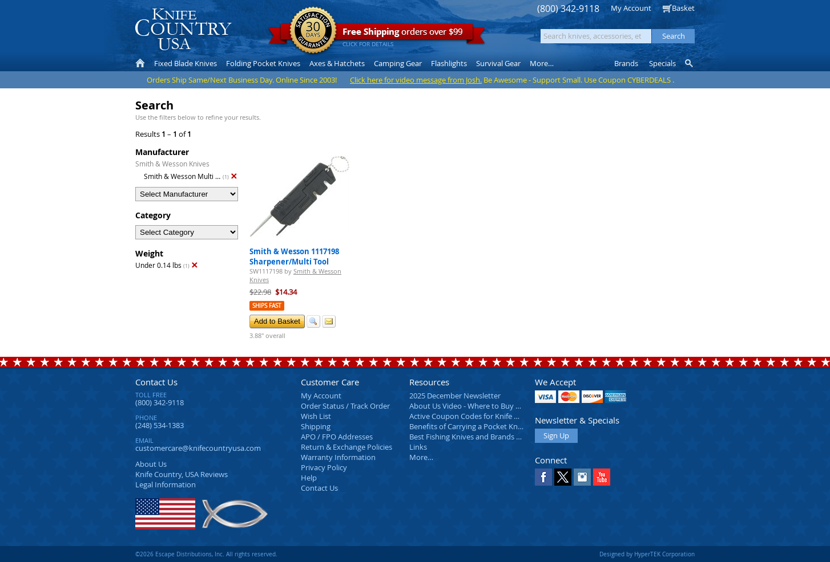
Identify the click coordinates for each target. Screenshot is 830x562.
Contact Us (156, 382)
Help (309, 478)
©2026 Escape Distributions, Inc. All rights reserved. (206, 554)
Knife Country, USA (183, 29)
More (542, 63)
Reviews (181, 474)
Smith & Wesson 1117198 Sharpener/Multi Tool (294, 256)
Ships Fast (266, 305)
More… (421, 457)
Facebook (543, 477)
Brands (626, 63)
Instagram (582, 477)
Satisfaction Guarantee (313, 31)
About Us (151, 464)
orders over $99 (376, 34)
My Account (631, 8)
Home (140, 63)
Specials (662, 63)
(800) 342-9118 (568, 9)
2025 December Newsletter (455, 395)
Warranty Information (338, 457)
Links (418, 447)
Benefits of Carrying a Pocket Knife (467, 426)
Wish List (316, 416)
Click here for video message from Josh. (416, 80)
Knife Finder (689, 63)
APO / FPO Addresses (337, 436)
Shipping (316, 426)
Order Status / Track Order (345, 406)
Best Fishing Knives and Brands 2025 (470, 436)
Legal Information (165, 484)
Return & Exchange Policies (346, 447)
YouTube (601, 477)
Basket (683, 8)
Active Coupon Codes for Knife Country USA (483, 416)
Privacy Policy (324, 467)
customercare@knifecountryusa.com (198, 448)
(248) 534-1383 (159, 425)
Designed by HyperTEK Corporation (647, 554)
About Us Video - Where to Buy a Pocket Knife (486, 406)
